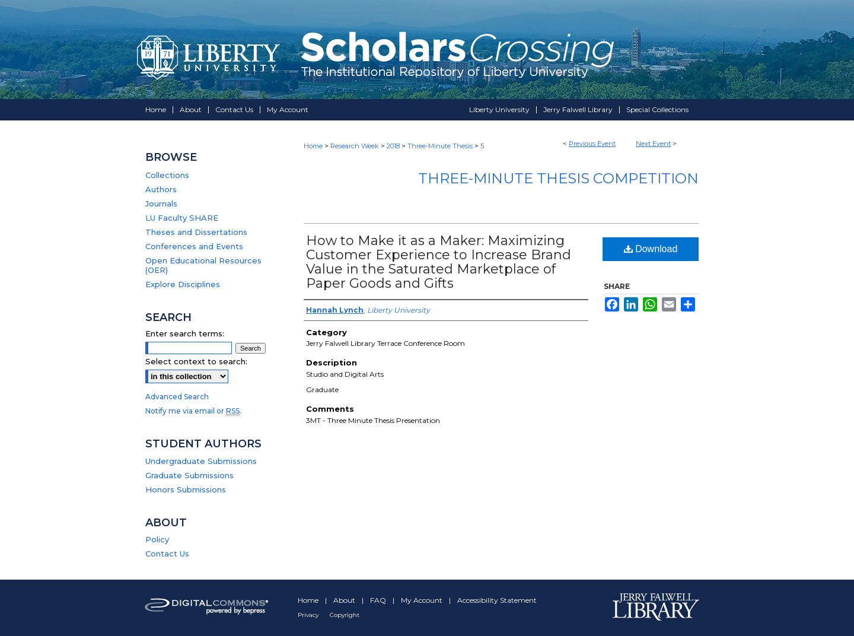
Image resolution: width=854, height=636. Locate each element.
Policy (157, 539)
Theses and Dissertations (196, 232)
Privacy (309, 615)
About (345, 600)
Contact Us (167, 553)
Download (651, 249)
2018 (394, 146)
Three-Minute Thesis (440, 146)
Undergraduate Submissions (201, 461)
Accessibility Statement (497, 600)
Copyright (344, 615)
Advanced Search (177, 396)
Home (313, 146)
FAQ (379, 600)
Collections (167, 175)
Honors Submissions (185, 489)
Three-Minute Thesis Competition (558, 178)
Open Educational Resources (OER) (203, 265)
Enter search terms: (184, 333)
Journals (161, 203)
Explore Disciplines (182, 284)
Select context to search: (196, 361)
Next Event (653, 143)
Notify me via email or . (193, 410)
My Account (422, 600)
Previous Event (592, 143)
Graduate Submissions (189, 475)
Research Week (355, 146)
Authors (161, 189)
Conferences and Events (194, 246)
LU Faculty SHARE (181, 217)
